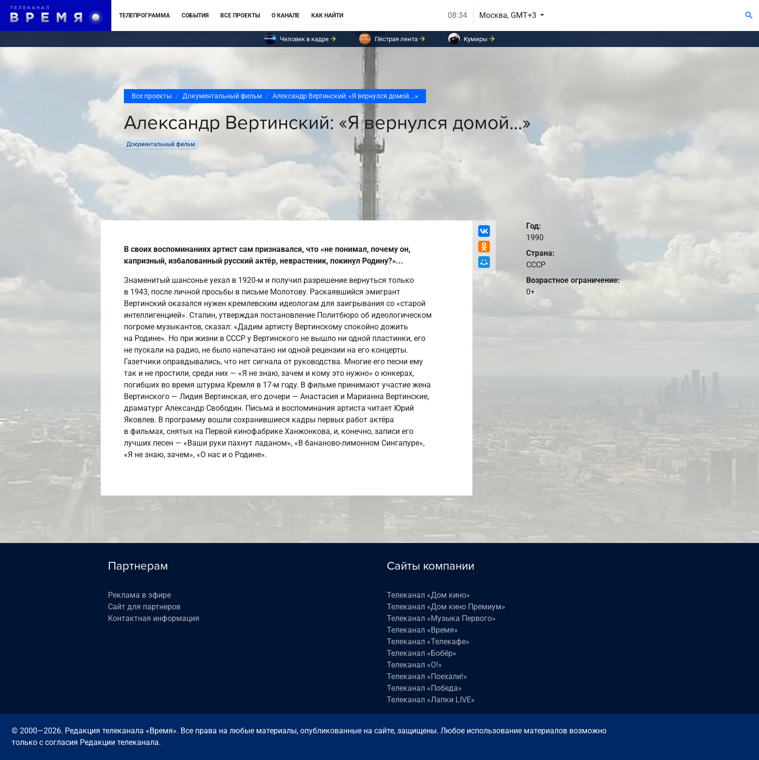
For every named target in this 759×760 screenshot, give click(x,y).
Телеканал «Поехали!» (427, 676)
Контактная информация (153, 618)
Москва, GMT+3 (508, 15)
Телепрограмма (144, 15)
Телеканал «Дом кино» (428, 595)
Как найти (327, 15)
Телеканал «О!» (414, 664)
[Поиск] (749, 15)
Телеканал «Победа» (424, 688)
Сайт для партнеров (144, 606)
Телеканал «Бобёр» (421, 653)
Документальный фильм (222, 96)
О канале (286, 15)
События (195, 15)
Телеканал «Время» (422, 630)
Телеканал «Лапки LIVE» (431, 699)
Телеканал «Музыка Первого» (441, 618)
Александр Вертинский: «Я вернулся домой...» (345, 96)
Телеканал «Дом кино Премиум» (446, 606)
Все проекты (240, 15)
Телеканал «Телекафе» (428, 641)
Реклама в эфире (139, 595)
